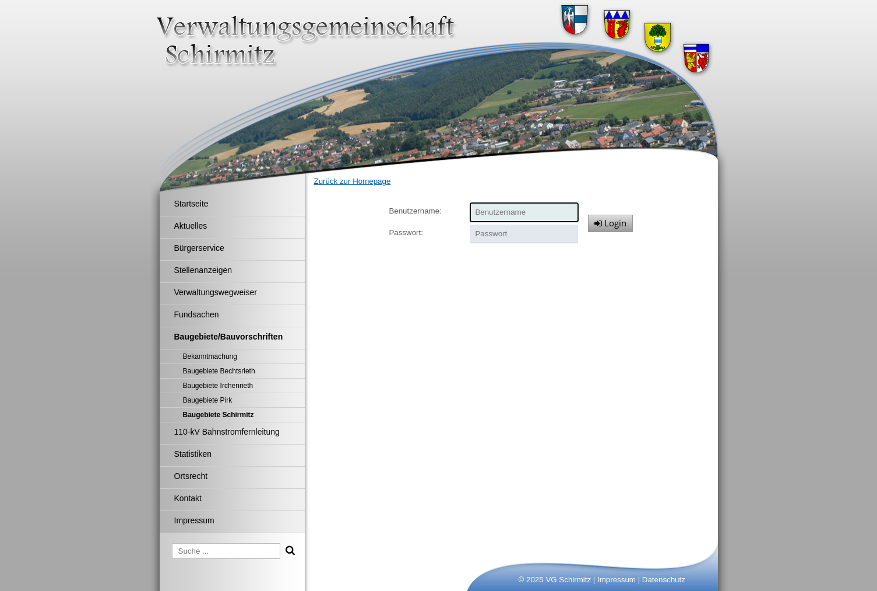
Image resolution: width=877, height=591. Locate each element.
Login (610, 223)
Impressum (616, 579)
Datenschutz (663, 579)
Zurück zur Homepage (352, 181)
